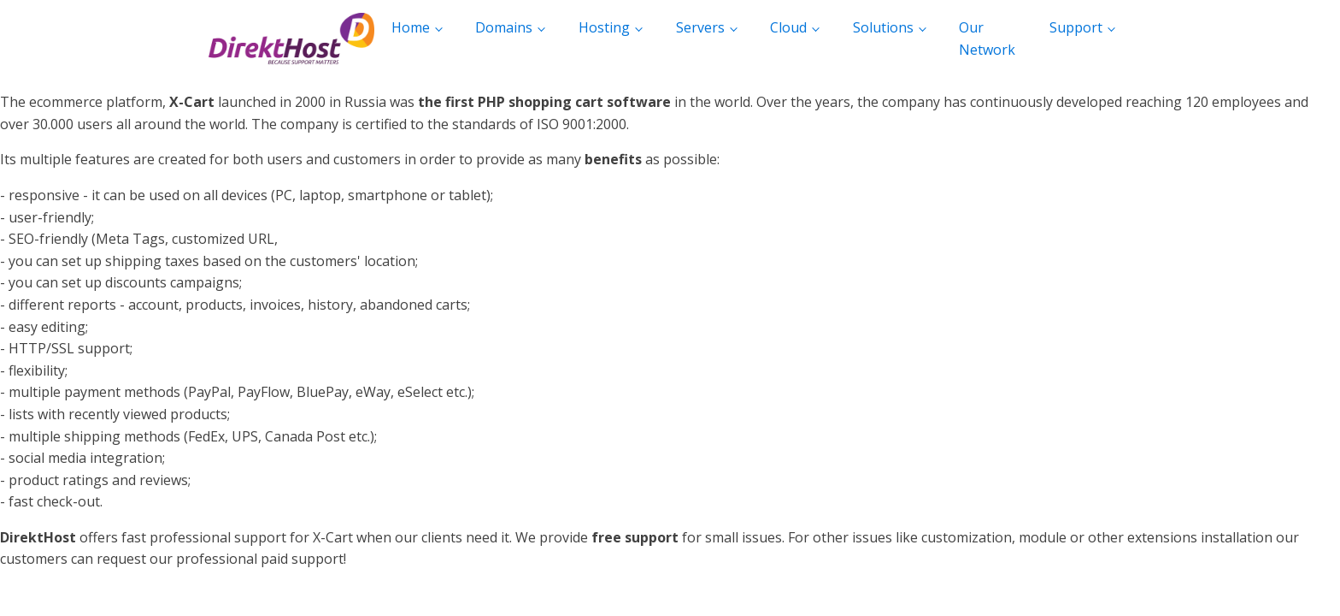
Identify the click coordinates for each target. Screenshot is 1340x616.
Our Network (987, 38)
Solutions (883, 27)
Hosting (604, 27)
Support (1075, 27)
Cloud (788, 27)
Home (410, 27)
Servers (700, 27)
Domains (503, 27)
